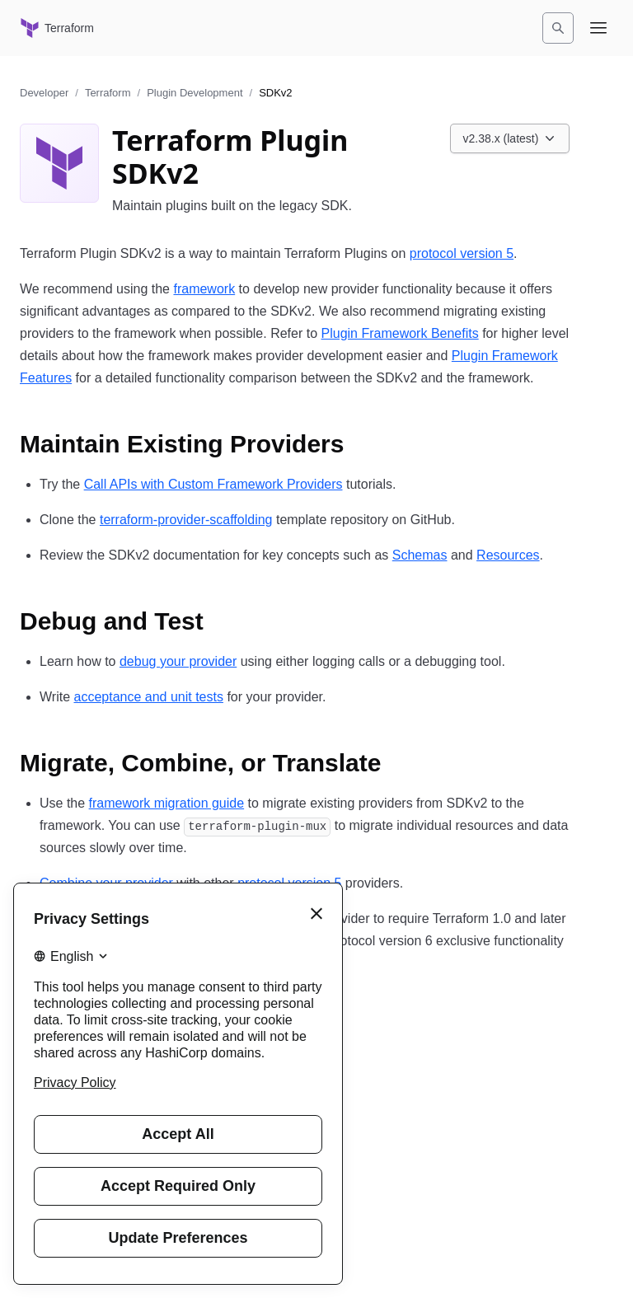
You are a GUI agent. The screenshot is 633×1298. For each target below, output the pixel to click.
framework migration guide (167, 803)
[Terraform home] (57, 28)
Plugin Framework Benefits (400, 333)
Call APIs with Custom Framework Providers (213, 484)
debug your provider (178, 661)
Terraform (108, 93)
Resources (507, 555)
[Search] (558, 28)
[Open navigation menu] (598, 28)
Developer (44, 93)
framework (204, 289)
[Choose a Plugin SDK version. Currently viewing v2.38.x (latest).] (510, 138)
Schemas (420, 555)
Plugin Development (194, 93)
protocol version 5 (461, 253)
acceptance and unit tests (148, 697)
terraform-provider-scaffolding (186, 520)
